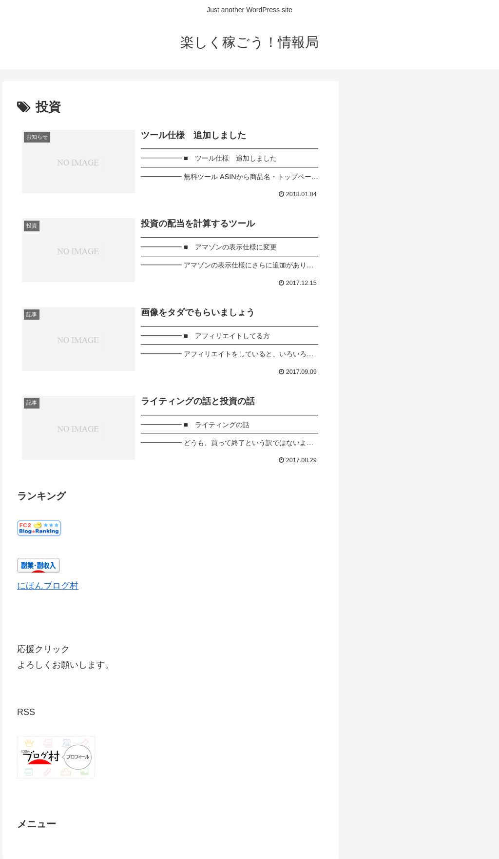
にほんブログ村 (47, 586)
